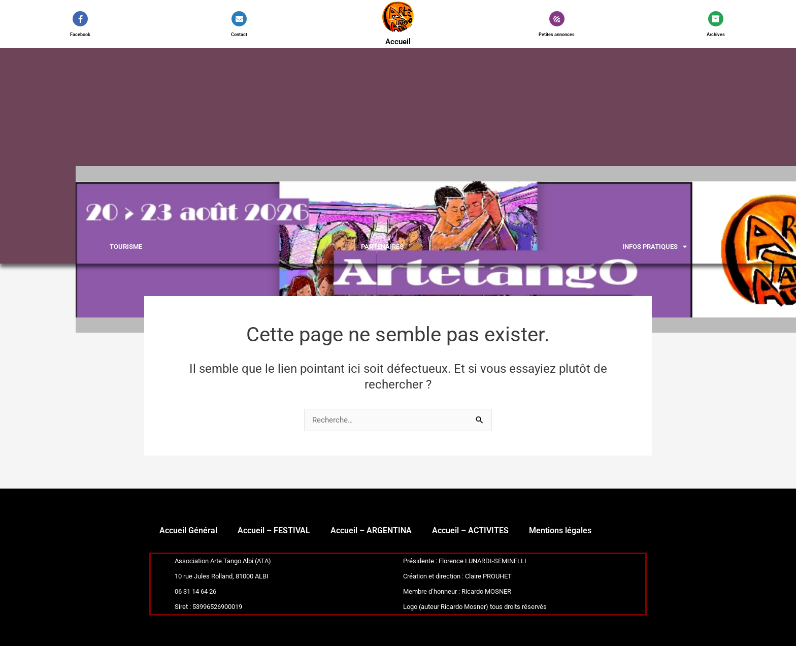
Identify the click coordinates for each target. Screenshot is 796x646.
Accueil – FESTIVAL (274, 530)
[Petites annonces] (557, 18)
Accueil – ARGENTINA (371, 530)
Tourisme (126, 246)
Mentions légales (560, 530)
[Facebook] (80, 18)
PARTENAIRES (382, 246)
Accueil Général (188, 530)
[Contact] (239, 18)
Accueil (397, 41)
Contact (239, 34)
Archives (716, 34)
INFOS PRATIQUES (654, 246)
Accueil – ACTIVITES (470, 530)
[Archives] (715, 18)
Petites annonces (557, 34)
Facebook (80, 34)
